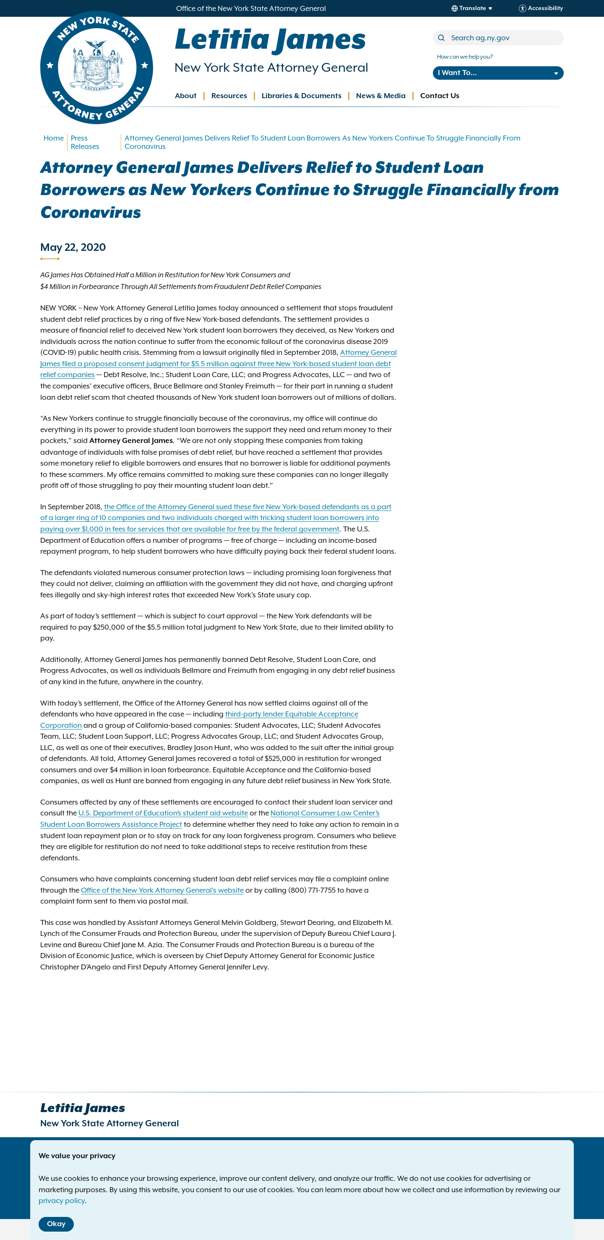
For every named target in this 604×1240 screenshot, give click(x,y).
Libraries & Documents (301, 96)
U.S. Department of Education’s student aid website (163, 813)
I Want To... (457, 73)
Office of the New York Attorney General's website (162, 890)
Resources (229, 96)
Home (54, 138)
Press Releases (85, 142)
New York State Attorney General (271, 67)
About (186, 96)
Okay (56, 1224)
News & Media (381, 96)
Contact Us (439, 96)
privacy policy (62, 1200)
